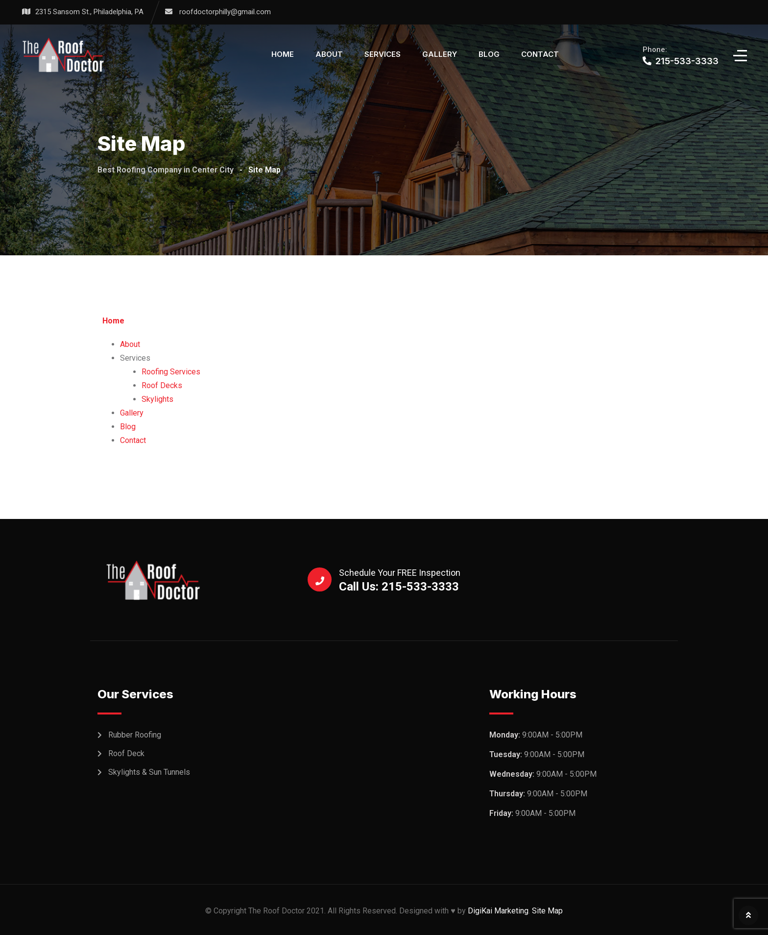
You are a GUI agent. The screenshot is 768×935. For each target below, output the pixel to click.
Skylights (157, 399)
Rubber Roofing (134, 734)
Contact (540, 54)
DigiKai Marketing (498, 910)
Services (382, 54)
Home (282, 54)
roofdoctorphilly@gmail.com (225, 11)
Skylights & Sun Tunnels (149, 772)
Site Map (547, 910)
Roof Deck (126, 753)
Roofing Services (171, 371)
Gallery (439, 54)
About (329, 54)
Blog (489, 54)
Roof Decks (162, 385)
